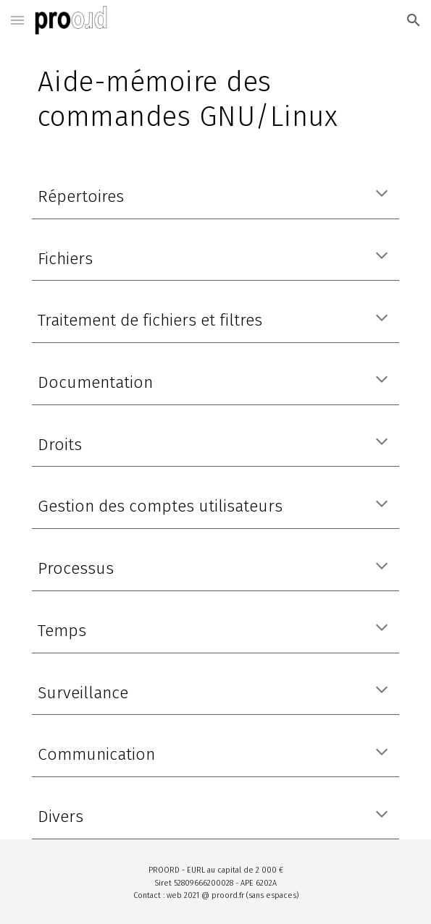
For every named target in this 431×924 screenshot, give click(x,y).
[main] (215, 99)
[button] (17, 20)
